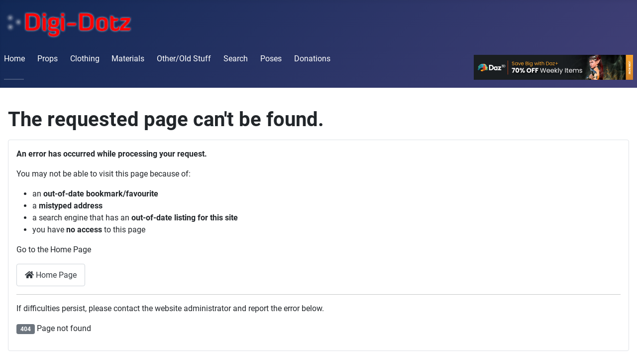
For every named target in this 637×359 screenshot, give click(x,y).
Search (235, 58)
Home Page (51, 275)
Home (14, 58)
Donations (312, 58)
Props (47, 58)
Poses (271, 58)
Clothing (85, 58)
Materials (127, 58)
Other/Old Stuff (184, 58)
